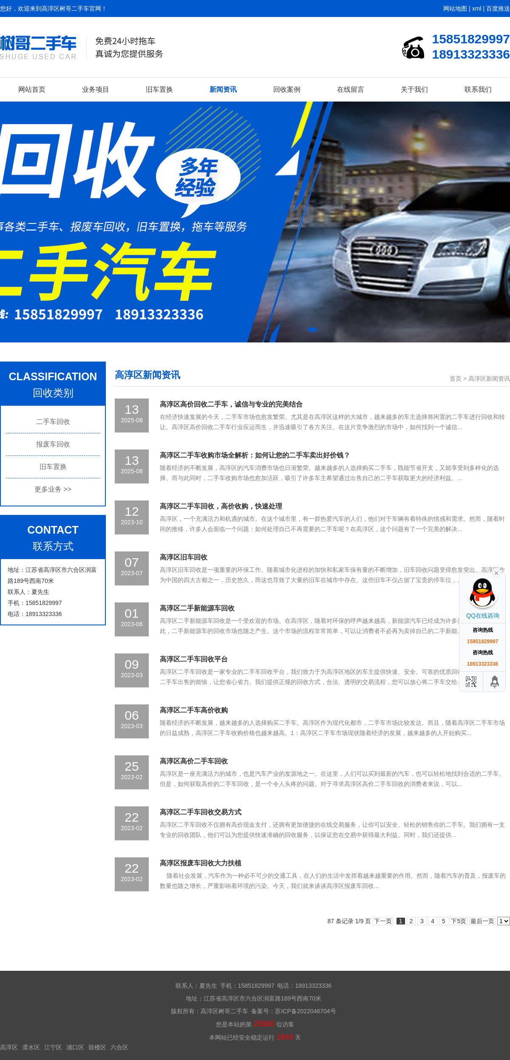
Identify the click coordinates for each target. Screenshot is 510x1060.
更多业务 (52, 489)
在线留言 (350, 89)
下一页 (383, 921)
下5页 (458, 921)
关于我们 (414, 89)
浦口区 (75, 1047)
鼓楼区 (97, 1047)
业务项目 (95, 89)
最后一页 (482, 921)
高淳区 (9, 1047)
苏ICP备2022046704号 (305, 1011)
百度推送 (498, 8)
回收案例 (286, 89)
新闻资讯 (223, 89)
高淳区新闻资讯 (489, 378)
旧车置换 (159, 89)
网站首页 (31, 89)
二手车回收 (53, 421)
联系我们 (478, 89)
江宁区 (53, 1047)
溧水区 (31, 1047)
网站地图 (455, 8)
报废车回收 (53, 444)
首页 (456, 378)
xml (477, 8)
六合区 (119, 1047)
